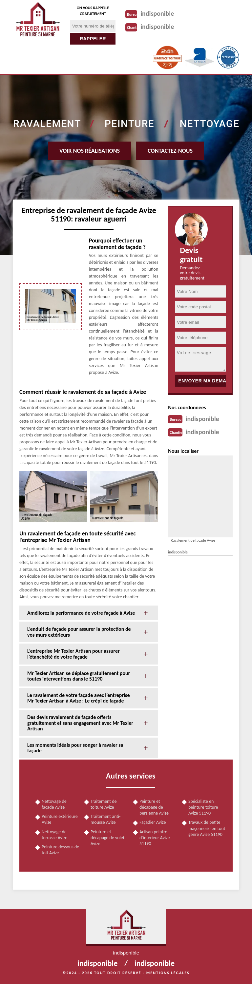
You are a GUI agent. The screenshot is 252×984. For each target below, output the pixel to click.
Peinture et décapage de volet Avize (107, 837)
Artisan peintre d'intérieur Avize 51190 (154, 837)
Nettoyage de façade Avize (54, 804)
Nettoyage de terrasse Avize (54, 834)
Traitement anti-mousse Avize (105, 819)
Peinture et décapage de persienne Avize (154, 807)
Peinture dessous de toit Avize (60, 850)
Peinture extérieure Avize (60, 819)
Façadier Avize (152, 822)
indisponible (157, 13)
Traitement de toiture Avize (104, 804)
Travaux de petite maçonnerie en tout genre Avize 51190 (206, 828)
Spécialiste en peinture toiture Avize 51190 (203, 807)
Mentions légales (168, 973)
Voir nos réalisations (89, 150)
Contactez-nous (170, 150)
